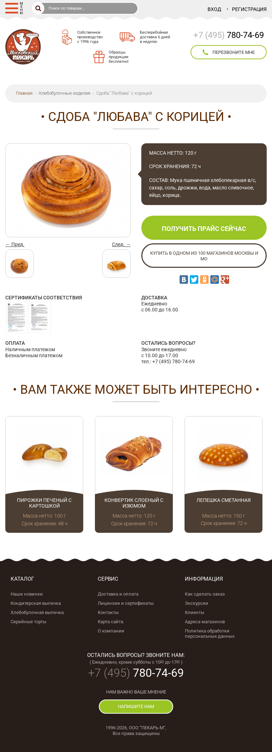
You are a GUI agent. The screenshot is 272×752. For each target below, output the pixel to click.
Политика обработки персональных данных (209, 633)
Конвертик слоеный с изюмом (133, 503)
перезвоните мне (229, 52)
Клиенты (194, 612)
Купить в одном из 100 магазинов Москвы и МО (204, 255)
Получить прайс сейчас (204, 228)
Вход (214, 9)
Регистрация (249, 9)
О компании (111, 631)
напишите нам (136, 706)
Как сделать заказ (205, 594)
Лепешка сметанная (224, 500)
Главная (24, 93)
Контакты (108, 612)
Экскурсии (196, 603)
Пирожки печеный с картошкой (44, 503)
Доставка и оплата (118, 594)
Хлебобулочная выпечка (37, 612)
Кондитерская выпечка (36, 603)
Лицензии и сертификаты (126, 603)
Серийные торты (28, 621)
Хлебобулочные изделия (64, 93)
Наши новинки (27, 594)
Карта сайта (110, 621)
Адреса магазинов (205, 621)
